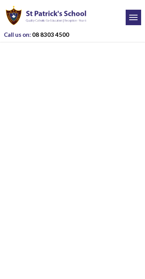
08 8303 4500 (36, 34)
